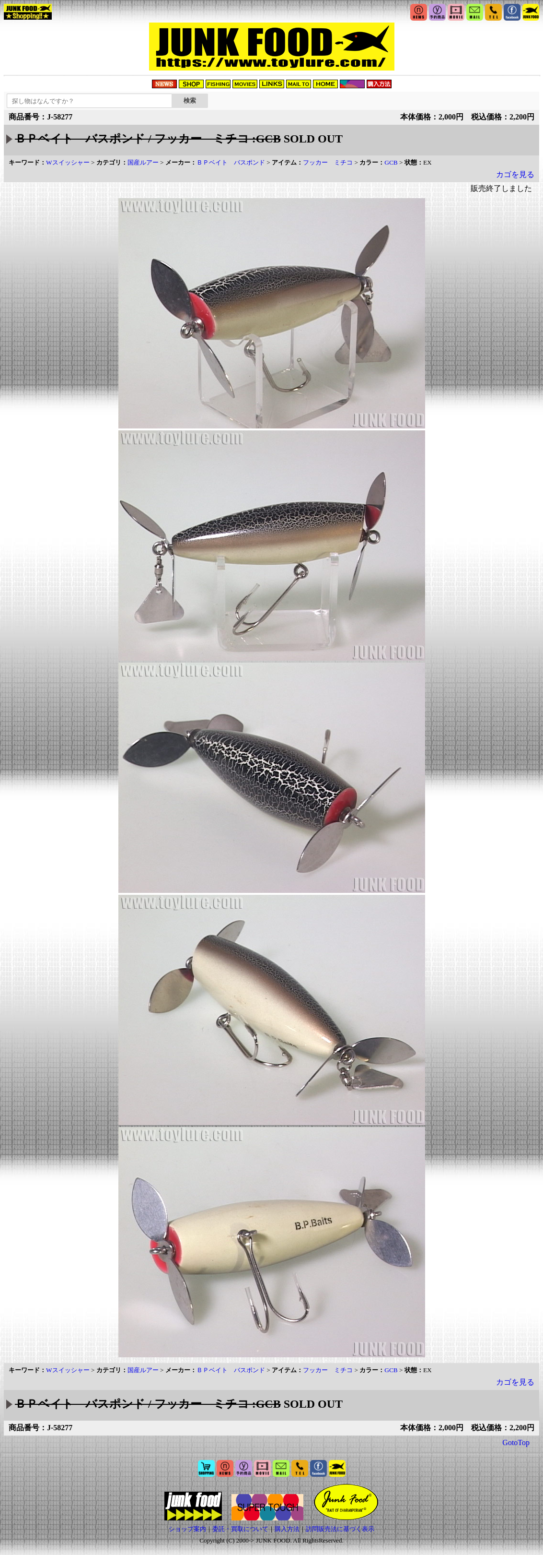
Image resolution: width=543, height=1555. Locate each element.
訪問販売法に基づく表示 (340, 1528)
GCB (390, 162)
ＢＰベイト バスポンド (230, 162)
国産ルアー (143, 162)
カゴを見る (515, 174)
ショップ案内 (187, 1528)
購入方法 (287, 1528)
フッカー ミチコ (328, 162)
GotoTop (516, 1442)
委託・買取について (240, 1528)
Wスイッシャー (68, 162)
